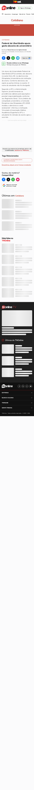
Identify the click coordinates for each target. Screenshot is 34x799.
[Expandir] (31, 392)
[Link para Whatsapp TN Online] (24, 8)
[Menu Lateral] (2, 14)
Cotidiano (17, 20)
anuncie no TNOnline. (22, 150)
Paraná (28, 14)
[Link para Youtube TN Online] (30, 386)
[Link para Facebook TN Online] (19, 386)
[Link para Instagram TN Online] (26, 386)
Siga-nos (26, 58)
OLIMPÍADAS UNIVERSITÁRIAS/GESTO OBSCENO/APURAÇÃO (13, 160)
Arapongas (15, 14)
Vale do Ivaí (22, 14)
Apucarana (8, 14)
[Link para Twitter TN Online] (23, 386)
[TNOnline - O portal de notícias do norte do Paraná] (8, 8)
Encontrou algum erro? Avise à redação (16, 165)
